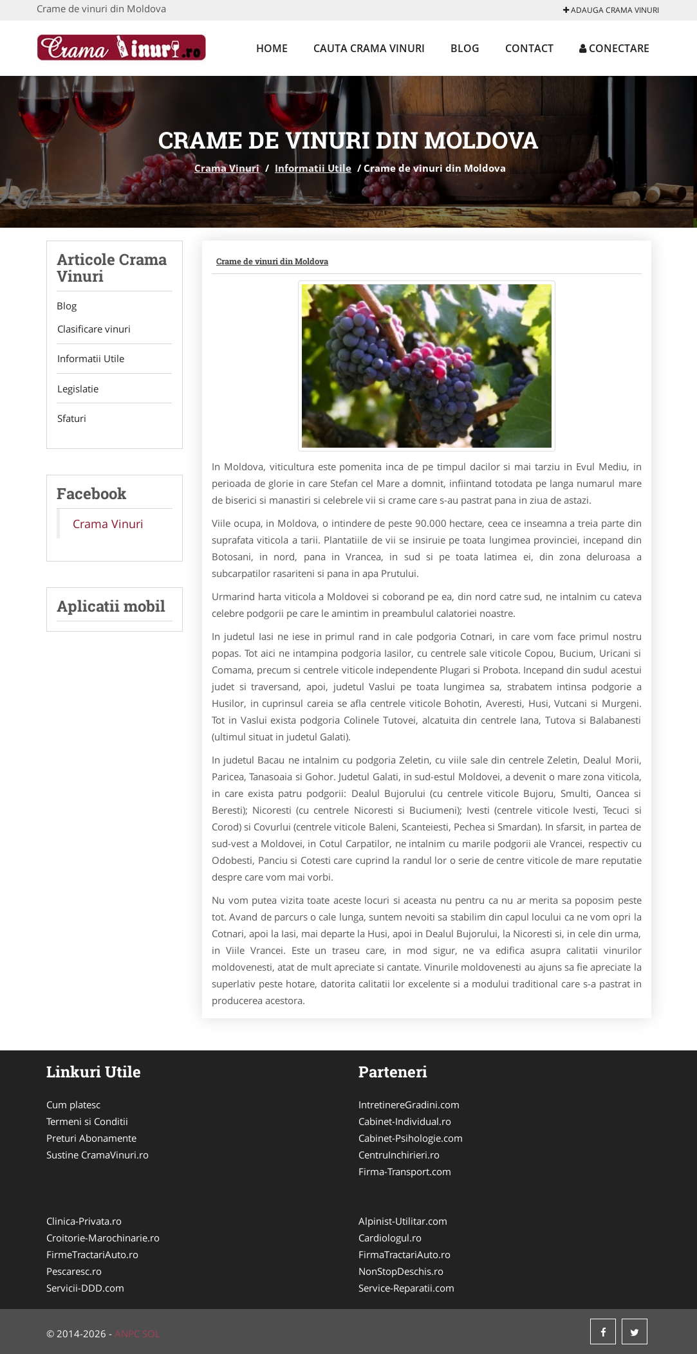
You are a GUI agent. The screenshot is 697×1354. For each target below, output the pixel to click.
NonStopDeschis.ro (400, 1271)
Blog (465, 48)
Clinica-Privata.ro (84, 1220)
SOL (151, 1333)
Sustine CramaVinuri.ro (97, 1154)
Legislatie (77, 389)
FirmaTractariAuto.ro (404, 1254)
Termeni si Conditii (87, 1121)
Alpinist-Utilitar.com (402, 1220)
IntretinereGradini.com (409, 1104)
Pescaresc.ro (74, 1271)
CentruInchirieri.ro (399, 1154)
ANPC (127, 1333)
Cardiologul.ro (390, 1237)
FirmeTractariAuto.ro (92, 1254)
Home (272, 48)
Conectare (614, 48)
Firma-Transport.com (404, 1171)
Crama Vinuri (226, 167)
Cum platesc (73, 1104)
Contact (529, 48)
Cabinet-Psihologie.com (410, 1137)
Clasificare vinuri (93, 329)
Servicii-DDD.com (85, 1287)
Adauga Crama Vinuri (611, 10)
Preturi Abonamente (91, 1137)
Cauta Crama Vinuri (369, 48)
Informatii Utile (313, 167)
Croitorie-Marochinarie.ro (103, 1237)
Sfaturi (71, 420)
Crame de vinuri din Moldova (272, 261)
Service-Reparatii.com (406, 1287)
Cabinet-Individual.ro (404, 1121)
